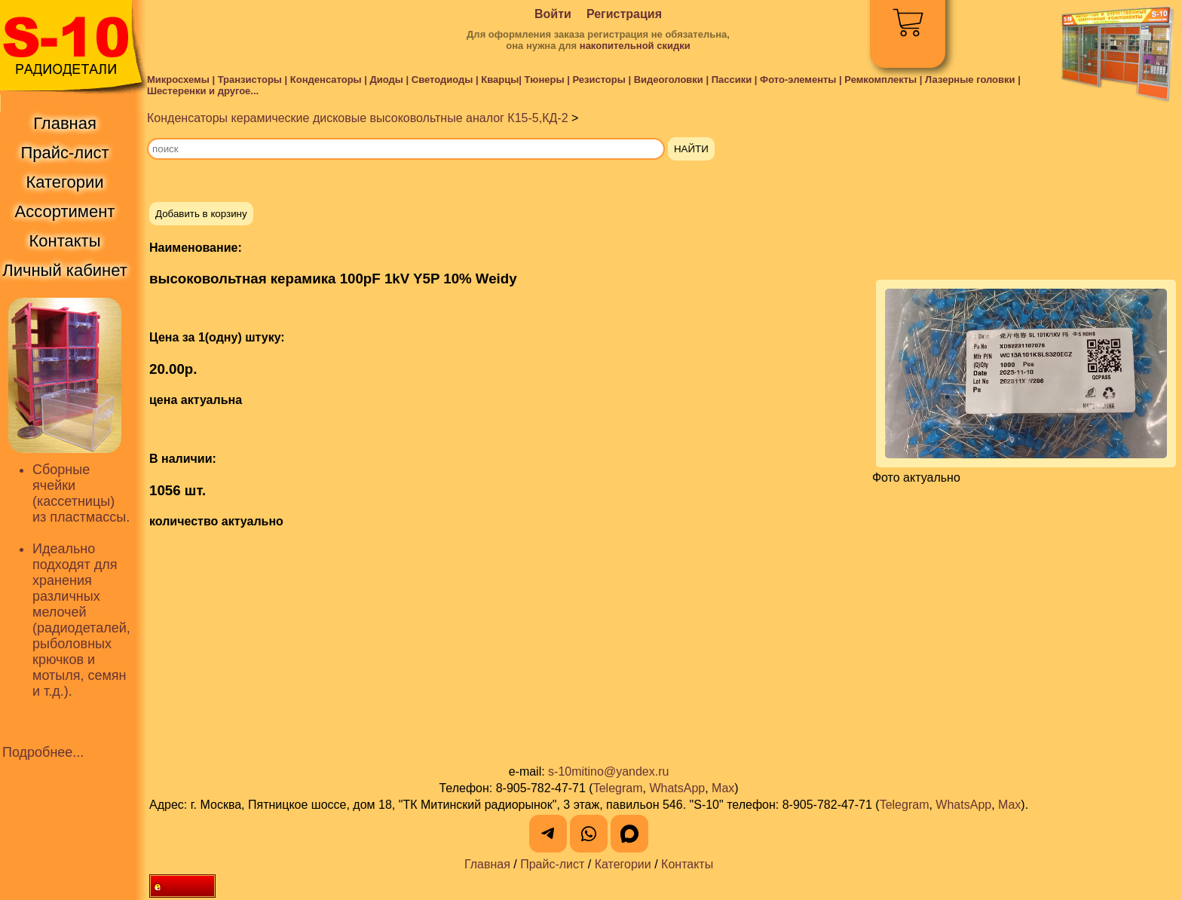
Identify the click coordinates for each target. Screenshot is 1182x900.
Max (723, 788)
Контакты (687, 864)
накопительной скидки (635, 45)
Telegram (618, 788)
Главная (487, 864)
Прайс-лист (552, 864)
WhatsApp (677, 788)
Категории (623, 864)
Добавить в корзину (201, 213)
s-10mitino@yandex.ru (608, 771)
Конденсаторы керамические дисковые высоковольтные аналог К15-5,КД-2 (357, 118)
